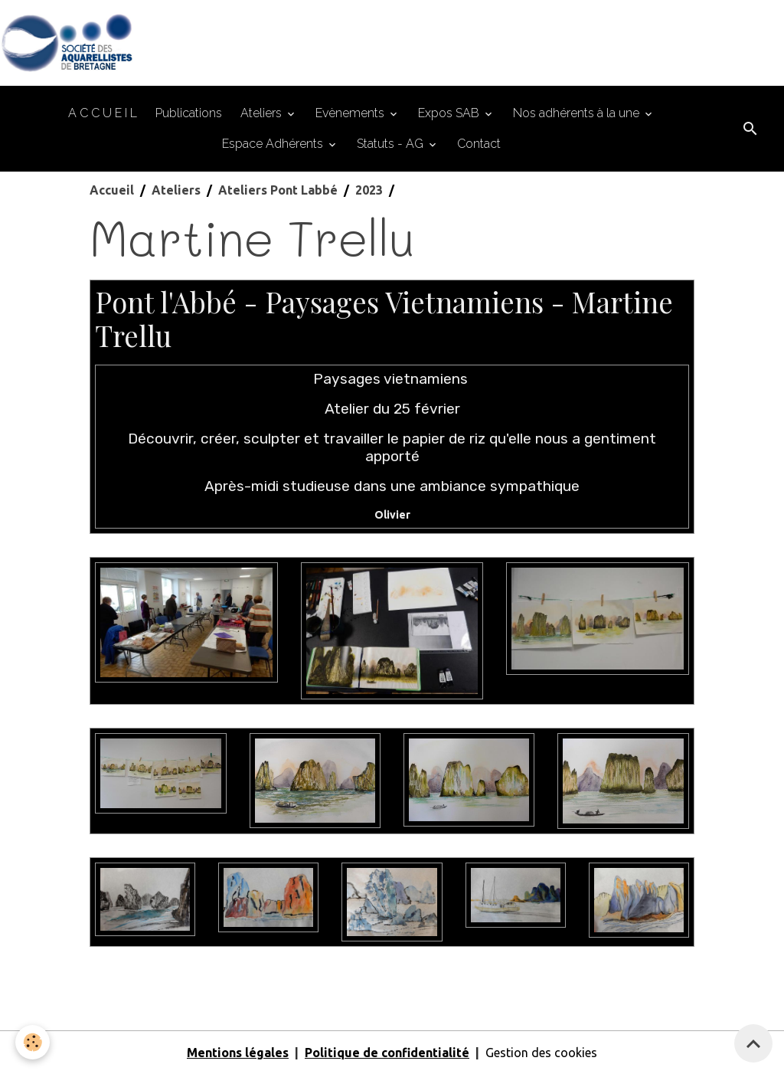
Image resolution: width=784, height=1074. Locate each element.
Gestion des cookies (541, 1052)
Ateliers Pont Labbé (278, 190)
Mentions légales (238, 1052)
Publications (188, 113)
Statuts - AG (391, 143)
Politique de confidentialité (387, 1052)
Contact (479, 143)
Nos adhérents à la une (577, 113)
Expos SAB (450, 113)
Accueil (112, 190)
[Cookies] (32, 1042)
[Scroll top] (753, 1043)
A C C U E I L (102, 113)
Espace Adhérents (274, 143)
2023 (369, 190)
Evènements (351, 113)
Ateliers (262, 113)
